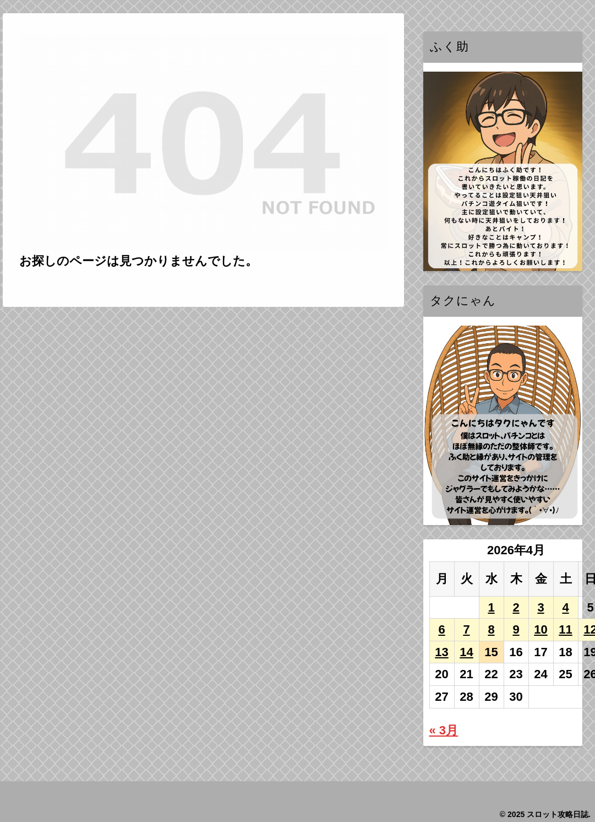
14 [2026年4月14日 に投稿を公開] (466, 652)
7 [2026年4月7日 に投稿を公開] (466, 629)
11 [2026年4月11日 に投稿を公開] (565, 629)
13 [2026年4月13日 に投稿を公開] (441, 652)
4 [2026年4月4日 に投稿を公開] (565, 607)
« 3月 (443, 730)
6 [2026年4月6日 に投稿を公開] (441, 629)
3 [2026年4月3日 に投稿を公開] (540, 607)
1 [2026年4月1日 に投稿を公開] (491, 607)
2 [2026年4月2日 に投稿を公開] (515, 607)
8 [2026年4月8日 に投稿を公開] (491, 629)
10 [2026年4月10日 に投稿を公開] (540, 629)
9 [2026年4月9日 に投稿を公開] (515, 629)
